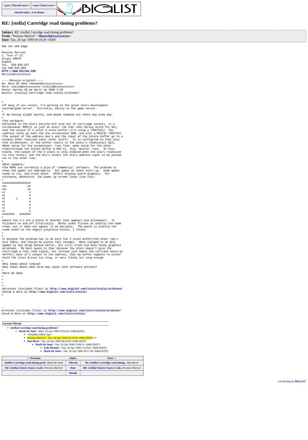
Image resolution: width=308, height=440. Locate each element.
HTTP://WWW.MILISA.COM (19, 76)
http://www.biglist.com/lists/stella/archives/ (86, 337)
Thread (16, 5)
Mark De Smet (27, 385)
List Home (38, 12)
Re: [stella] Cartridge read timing (105, 417)
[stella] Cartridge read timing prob (25, 417)
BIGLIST (300, 436)
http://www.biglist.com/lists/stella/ (58, 341)
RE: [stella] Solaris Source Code (24, 422)
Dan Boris (33, 395)
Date (44, 5)
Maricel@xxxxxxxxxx (54, 36)
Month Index (22, 12)
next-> (26, 5)
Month (73, 427)
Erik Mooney (51, 402)
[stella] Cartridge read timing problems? (34, 382)
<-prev (7, 5)
